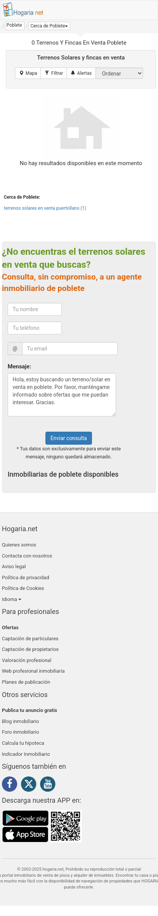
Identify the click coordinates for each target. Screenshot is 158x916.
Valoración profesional (27, 660)
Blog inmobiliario (20, 721)
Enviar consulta (68, 438)
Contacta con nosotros (27, 556)
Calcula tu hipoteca (23, 743)
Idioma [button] (11, 599)
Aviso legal (14, 566)
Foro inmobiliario (20, 732)
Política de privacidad (25, 577)
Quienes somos (19, 545)
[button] (49, 26)
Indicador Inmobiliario (26, 754)
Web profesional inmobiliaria (33, 671)
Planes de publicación (26, 682)
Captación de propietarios (30, 649)
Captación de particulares (30, 638)
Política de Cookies (23, 588)
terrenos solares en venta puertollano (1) (45, 208)
